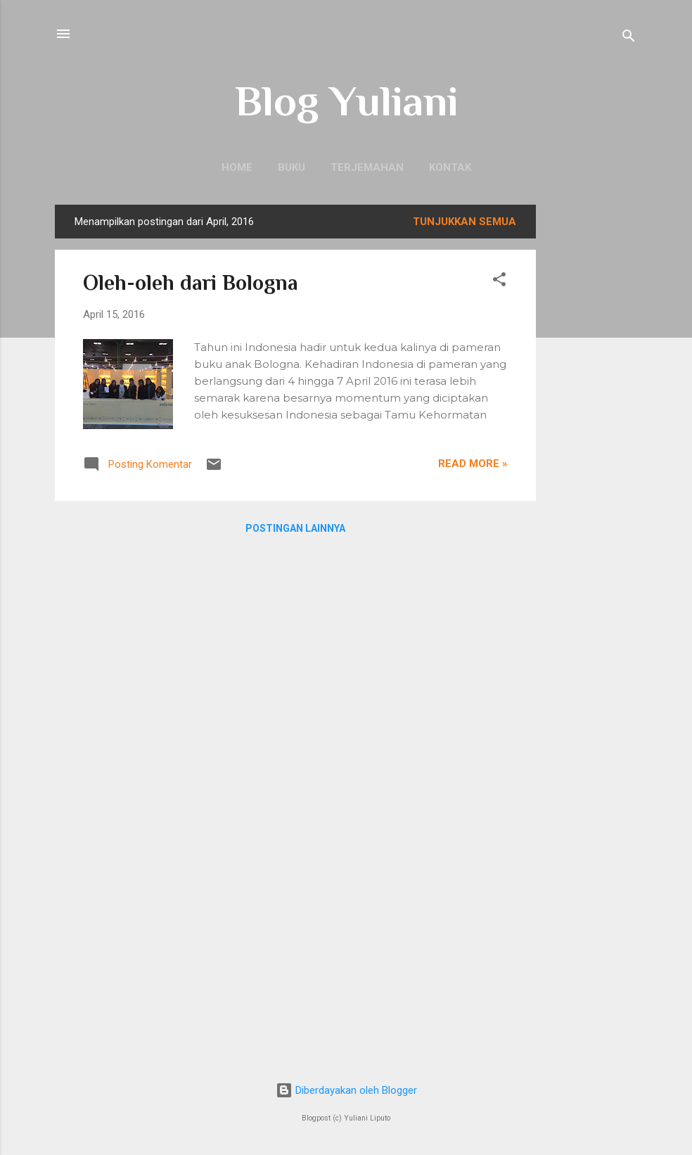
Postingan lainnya (295, 528)
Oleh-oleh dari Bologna (190, 283)
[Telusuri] (628, 38)
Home (237, 167)
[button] (499, 282)
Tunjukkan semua (464, 221)
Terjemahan (367, 167)
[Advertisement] (592, 416)
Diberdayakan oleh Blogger (346, 1090)
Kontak (450, 167)
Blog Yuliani (346, 101)
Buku (291, 167)
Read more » (473, 463)
